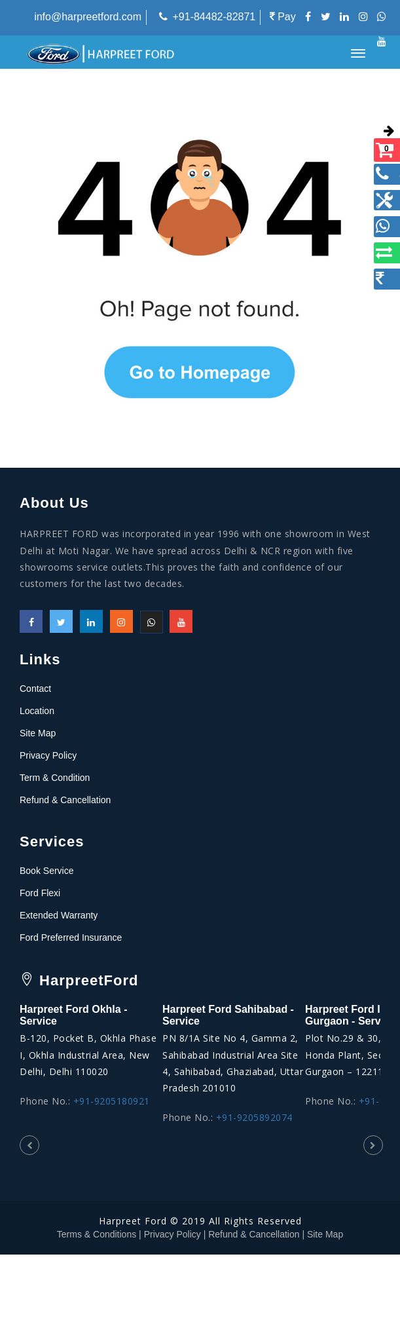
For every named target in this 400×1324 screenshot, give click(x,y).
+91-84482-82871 (213, 16)
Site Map (38, 733)
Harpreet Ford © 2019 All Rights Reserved (200, 1221)
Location (37, 711)
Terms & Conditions (96, 1234)
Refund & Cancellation (65, 800)
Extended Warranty (59, 915)
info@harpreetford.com (87, 16)
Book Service (46, 870)
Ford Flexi (40, 893)
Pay (283, 16)
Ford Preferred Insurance (71, 937)
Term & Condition (55, 777)
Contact (35, 688)
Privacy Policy (48, 755)
